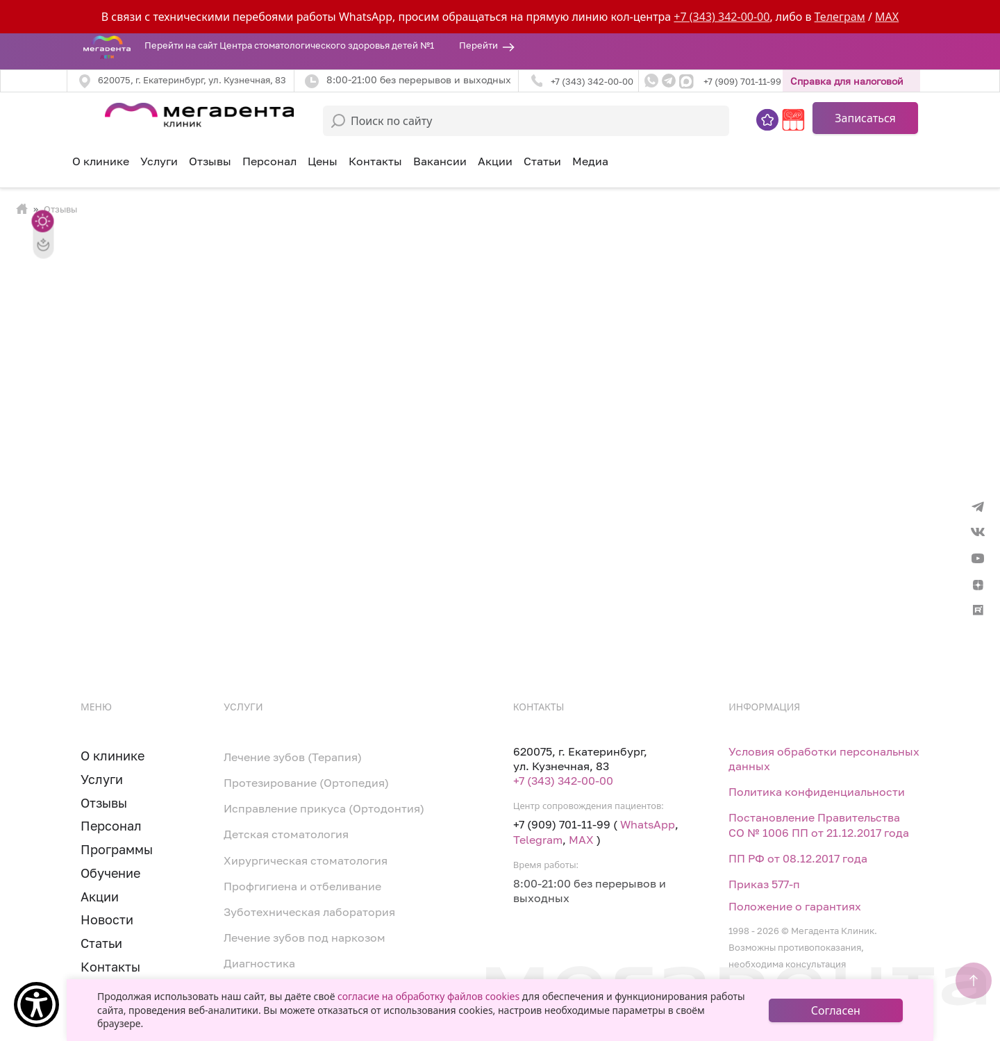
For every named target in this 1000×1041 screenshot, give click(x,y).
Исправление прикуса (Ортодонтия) (324, 808)
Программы (117, 849)
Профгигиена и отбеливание (302, 886)
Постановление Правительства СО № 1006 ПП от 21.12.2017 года (818, 824)
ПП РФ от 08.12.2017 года (797, 858)
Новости (107, 919)
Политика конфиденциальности (816, 792)
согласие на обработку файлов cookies (428, 996)
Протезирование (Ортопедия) (306, 783)
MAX (887, 16)
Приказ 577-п (764, 884)
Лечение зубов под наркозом (304, 937)
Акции (495, 161)
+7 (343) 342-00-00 (721, 16)
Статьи (542, 161)
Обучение (110, 873)
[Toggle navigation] (75, 112)
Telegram (537, 840)
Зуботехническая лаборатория (309, 912)
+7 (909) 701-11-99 (742, 81)
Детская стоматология (286, 834)
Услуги (102, 779)
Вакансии (440, 161)
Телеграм (840, 16)
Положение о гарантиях (794, 906)
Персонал (269, 161)
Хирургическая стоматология (306, 860)
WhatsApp (647, 824)
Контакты (375, 161)
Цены (323, 161)
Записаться (865, 118)
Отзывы (210, 161)
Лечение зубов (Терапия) (293, 757)
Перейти (478, 45)
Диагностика (259, 963)
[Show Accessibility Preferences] (36, 1004)
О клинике (100, 161)
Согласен (835, 1010)
